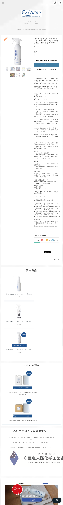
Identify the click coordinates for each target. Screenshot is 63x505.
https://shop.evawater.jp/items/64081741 (47, 211)
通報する (56, 259)
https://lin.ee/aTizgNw (41, 100)
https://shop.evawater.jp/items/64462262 (47, 206)
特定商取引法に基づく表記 (31, 438)
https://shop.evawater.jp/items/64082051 (47, 216)
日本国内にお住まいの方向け (46, 69)
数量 (35, 52)
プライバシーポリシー (31, 436)
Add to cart (46, 65)
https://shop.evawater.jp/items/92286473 (47, 226)
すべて (37, 240)
